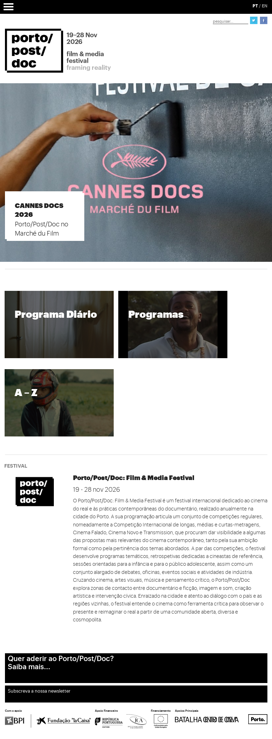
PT (255, 6)
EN (264, 6)
